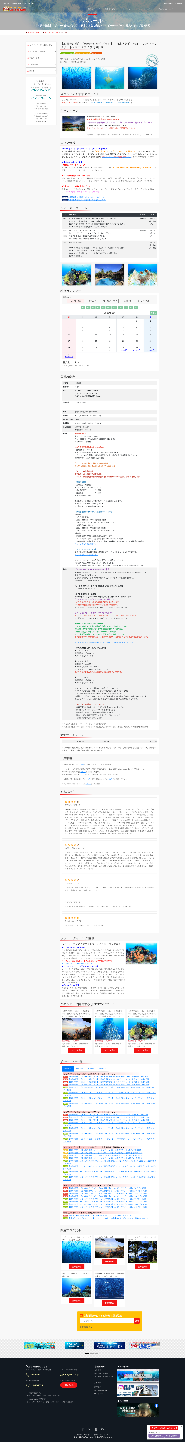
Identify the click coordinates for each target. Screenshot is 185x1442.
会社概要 (97, 1370)
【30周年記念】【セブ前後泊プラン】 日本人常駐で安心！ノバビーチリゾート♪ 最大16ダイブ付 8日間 (107, 1194)
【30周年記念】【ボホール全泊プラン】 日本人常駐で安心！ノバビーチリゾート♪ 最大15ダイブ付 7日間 (108, 1082)
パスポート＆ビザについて (103, 1378)
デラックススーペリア (109, 301)
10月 (109, 308)
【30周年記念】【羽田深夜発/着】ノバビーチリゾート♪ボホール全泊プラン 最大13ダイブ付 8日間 (105, 1156)
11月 (114, 308)
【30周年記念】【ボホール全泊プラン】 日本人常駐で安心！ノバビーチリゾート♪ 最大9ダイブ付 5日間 (108, 1077)
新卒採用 (97, 1387)
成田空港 (79, 1069)
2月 (131, 308)
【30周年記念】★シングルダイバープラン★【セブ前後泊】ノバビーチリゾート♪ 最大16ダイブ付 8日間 (107, 1204)
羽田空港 (91, 1069)
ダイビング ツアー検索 (51, 32)
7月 (93, 308)
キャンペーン (129, 9)
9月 (103, 308)
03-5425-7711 (41, 90)
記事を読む (76, 1267)
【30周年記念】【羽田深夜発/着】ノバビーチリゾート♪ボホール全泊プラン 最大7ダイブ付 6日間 (105, 1150)
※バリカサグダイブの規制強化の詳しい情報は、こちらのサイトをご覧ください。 (106, 642)
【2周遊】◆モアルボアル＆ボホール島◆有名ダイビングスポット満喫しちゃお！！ (99, 1216)
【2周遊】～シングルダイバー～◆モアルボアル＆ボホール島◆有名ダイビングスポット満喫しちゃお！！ (108, 1218)
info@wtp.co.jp (72, 1375)
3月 (136, 308)
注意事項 (31, 70)
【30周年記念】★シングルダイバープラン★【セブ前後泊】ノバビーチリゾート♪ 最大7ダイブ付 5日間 (107, 1199)
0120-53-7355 (41, 98)
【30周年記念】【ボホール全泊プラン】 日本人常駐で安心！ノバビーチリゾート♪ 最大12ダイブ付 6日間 (108, 1079)
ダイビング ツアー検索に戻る (39, 45)
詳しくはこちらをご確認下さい (86, 544)
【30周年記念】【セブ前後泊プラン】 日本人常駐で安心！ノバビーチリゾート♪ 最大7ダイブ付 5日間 (107, 1188)
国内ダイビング (95, 9)
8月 (98, 308)
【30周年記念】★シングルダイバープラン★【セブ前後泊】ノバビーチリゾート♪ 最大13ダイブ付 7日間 (107, 1202)
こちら (81, 765)
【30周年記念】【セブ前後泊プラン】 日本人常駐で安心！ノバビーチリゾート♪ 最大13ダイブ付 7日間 (107, 1191)
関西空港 (102, 1069)
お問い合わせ (69, 1386)
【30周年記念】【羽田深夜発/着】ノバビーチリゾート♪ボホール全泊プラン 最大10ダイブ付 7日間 (105, 1153)
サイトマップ (99, 1394)
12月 (120, 308)
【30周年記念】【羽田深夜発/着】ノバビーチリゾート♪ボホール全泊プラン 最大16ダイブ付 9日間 (105, 1158)
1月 (126, 308)
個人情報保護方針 (101, 1391)
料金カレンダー (34, 58)
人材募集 (97, 1383)
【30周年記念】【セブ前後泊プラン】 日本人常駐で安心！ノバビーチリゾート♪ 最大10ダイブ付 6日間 (107, 1196)
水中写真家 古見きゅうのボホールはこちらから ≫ (84, 200)
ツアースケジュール (36, 51)
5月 (83, 308)
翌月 (153, 313)
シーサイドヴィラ (143, 301)
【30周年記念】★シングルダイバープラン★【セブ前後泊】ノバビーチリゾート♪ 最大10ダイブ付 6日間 (107, 1207)
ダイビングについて (166, 9)
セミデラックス (76, 301)
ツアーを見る (77, 1050)
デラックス (92, 301)
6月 (88, 308)
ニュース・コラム (146, 9)
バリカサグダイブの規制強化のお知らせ (77, 964)
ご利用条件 (32, 64)
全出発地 (68, 1069)
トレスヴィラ (127, 301)
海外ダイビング (112, 9)
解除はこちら (87, 1327)
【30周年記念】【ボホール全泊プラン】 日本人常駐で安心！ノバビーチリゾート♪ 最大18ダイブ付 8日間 (108, 1085)
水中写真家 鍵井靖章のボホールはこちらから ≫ (83, 197)
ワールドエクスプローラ (35, 32)
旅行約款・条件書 (101, 1373)
